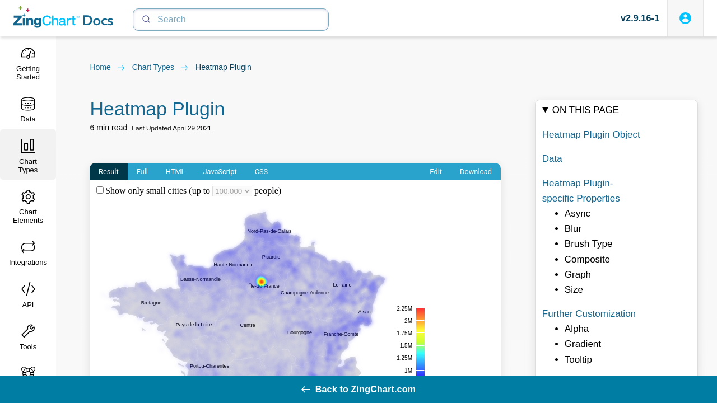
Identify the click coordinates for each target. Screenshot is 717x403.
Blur (573, 228)
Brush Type (589, 243)
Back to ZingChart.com (358, 389)
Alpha (577, 329)
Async (577, 213)
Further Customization (589, 313)
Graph (578, 274)
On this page (585, 110)
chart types (160, 67)
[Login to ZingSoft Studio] (685, 18)
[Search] (231, 19)
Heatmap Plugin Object (591, 134)
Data (552, 158)
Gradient (583, 344)
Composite (587, 259)
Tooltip (578, 359)
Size (574, 289)
